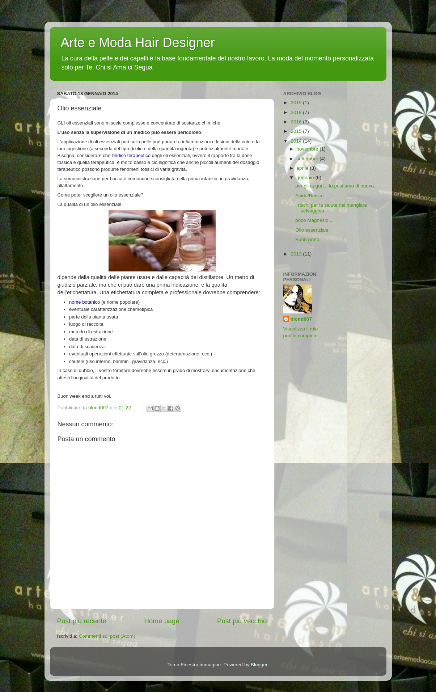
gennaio (306, 177)
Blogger (259, 664)
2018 (297, 112)
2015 (297, 131)
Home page (161, 621)
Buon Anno (307, 239)
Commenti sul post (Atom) (107, 636)
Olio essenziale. (312, 230)
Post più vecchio (242, 621)
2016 (297, 122)
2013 (297, 254)
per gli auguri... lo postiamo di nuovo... (336, 186)
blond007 (301, 319)
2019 (297, 102)
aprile (303, 168)
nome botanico (84, 302)
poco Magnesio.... (314, 220)
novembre (308, 149)
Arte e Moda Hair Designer (138, 42)
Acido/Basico (309, 195)
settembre (308, 158)
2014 (297, 141)
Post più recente (82, 621)
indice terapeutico (132, 155)
